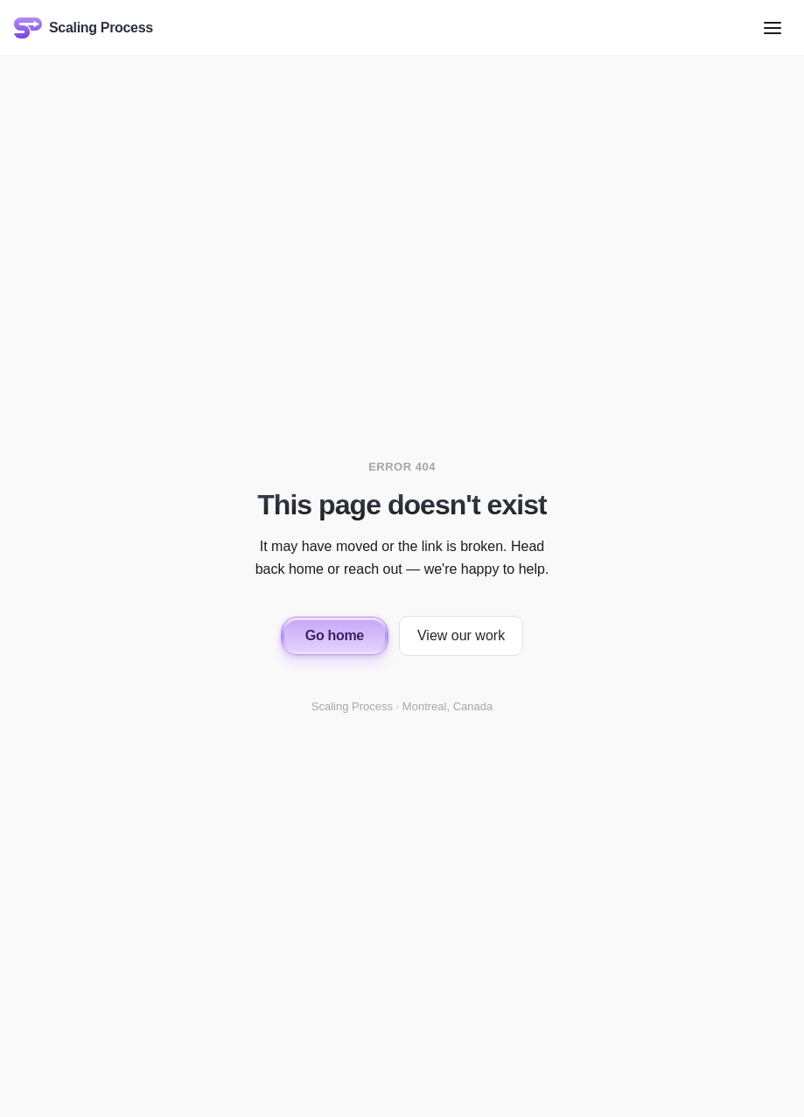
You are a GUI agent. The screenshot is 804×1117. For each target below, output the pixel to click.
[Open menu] (772, 27)
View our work (461, 635)
